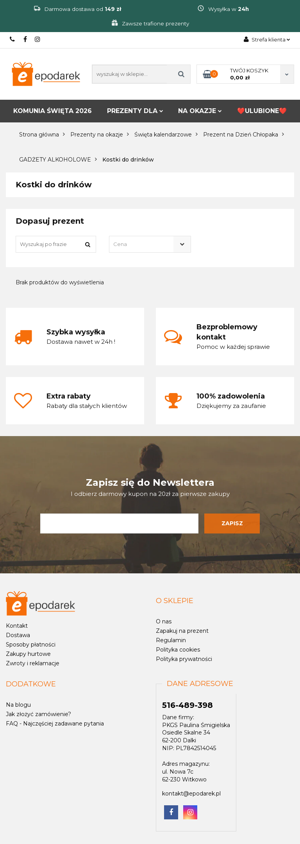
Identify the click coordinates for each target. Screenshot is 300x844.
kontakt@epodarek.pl (191, 793)
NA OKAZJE (200, 111)
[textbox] (143, 244)
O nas (163, 621)
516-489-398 (13, 39)
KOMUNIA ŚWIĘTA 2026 (52, 111)
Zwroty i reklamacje (32, 663)
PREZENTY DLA (135, 111)
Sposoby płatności (30, 644)
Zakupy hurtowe (28, 653)
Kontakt (17, 625)
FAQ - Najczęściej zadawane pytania (55, 723)
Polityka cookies (178, 649)
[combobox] (150, 244)
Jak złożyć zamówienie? (38, 714)
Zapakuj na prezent (182, 630)
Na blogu (18, 704)
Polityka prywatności (184, 659)
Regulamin (171, 640)
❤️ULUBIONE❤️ (262, 111)
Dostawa (18, 635)
